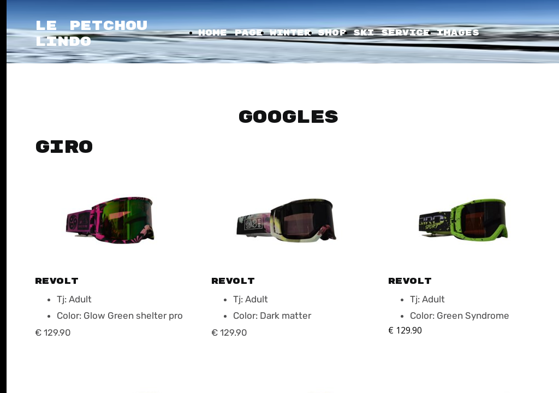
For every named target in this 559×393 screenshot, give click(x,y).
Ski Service (391, 33)
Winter (290, 33)
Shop (332, 33)
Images (458, 33)
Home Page (230, 33)
